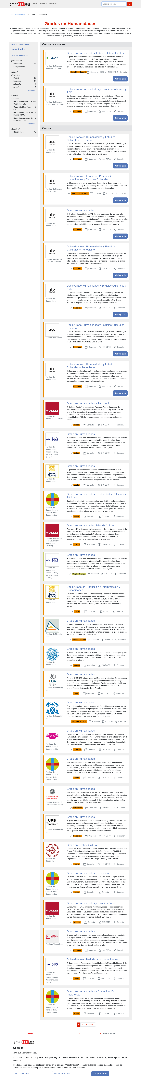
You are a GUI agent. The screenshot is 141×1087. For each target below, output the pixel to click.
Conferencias (68, 1046)
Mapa (44, 1035)
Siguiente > (90, 1024)
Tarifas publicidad (49, 1043)
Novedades (53, 4)
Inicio (35, 4)
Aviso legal (88, 1043)
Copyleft (87, 1048)
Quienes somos (48, 1039)
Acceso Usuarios (48, 1048)
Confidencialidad (90, 1039)
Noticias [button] (42, 4)
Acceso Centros (48, 1052)
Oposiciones (68, 1057)
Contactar (88, 1035)
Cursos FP (67, 1041)
